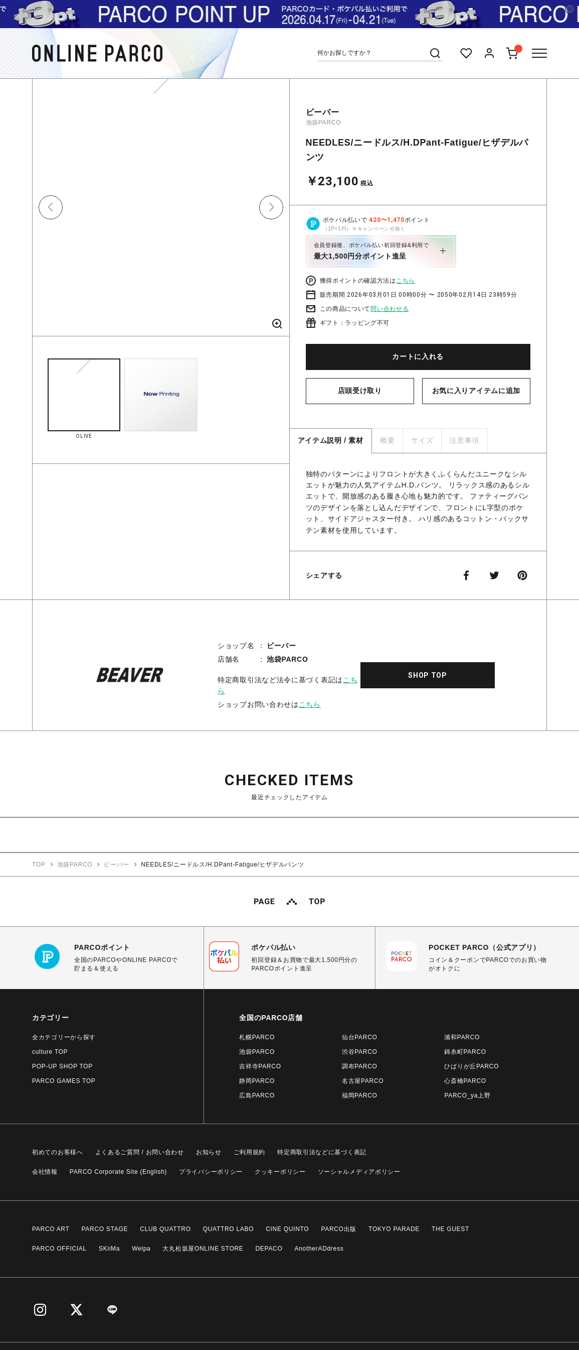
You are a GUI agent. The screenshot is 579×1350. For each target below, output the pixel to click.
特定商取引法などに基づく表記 (321, 1152)
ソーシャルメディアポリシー (359, 1171)
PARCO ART (51, 1229)
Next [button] (271, 207)
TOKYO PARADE (394, 1229)
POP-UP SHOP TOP (62, 1066)
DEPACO (269, 1248)
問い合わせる (389, 309)
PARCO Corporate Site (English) (118, 1171)
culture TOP (50, 1051)
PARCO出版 (338, 1229)
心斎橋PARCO (465, 1080)
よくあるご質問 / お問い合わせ (139, 1152)
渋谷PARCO (359, 1051)
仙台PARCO (359, 1037)
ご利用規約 (250, 1152)
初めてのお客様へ (57, 1152)
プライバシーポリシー (211, 1171)
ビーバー (322, 112)
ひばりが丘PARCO (471, 1066)
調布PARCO (359, 1066)
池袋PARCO (323, 122)
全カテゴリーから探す (64, 1037)
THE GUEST (450, 1229)
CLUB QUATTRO (165, 1229)
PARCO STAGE (105, 1229)
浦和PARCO (462, 1037)
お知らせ (209, 1152)
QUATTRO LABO (228, 1229)
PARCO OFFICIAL (59, 1248)
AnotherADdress (319, 1248)
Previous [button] (51, 207)
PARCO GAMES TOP (64, 1080)
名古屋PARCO (362, 1080)
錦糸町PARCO (465, 1051)
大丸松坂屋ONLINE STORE (202, 1248)
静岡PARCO (257, 1080)
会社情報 (45, 1171)
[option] (161, 211)
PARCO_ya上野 (467, 1095)
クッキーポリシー (280, 1171)
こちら (405, 281)
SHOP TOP (427, 675)
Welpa (141, 1248)
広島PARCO (257, 1095)
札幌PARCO (257, 1037)
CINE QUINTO (287, 1229)
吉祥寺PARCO (260, 1066)
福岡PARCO (359, 1095)
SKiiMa (109, 1248)
